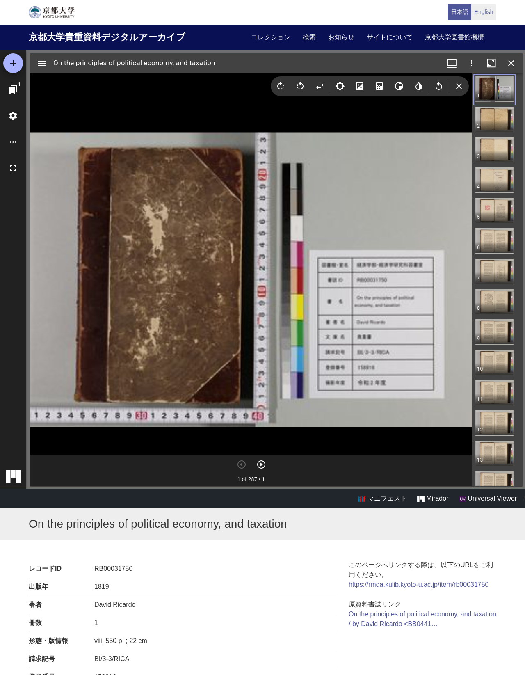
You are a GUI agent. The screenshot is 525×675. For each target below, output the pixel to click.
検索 (309, 37)
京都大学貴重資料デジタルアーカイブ (107, 37)
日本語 (459, 12)
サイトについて (390, 37)
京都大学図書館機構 (454, 37)
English (484, 12)
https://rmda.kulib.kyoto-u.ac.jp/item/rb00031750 (419, 584)
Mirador (432, 498)
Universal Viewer (488, 498)
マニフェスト (382, 498)
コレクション (270, 37)
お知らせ (341, 37)
